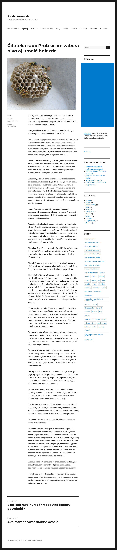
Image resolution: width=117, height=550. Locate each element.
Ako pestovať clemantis (94, 180)
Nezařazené (90, 212)
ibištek (101, 276)
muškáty (88, 288)
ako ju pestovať (90, 239)
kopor (104, 280)
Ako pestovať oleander (92, 257)
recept (87, 304)
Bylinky (25, 29)
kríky (9, 124)
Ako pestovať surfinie (92, 265)
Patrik (9, 115)
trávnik (87, 315)
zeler (94, 327)
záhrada (87, 330)
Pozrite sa (88, 295)
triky (100, 312)
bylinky (102, 273)
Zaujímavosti (15, 121)
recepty (94, 304)
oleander (96, 288)
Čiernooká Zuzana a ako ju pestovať (94, 335)
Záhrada (93, 29)
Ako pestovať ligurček (92, 250)
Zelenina (103, 29)
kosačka (87, 284)
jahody (93, 280)
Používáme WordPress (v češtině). (30, 541)
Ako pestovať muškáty (92, 254)
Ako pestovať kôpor (91, 246)
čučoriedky (88, 339)
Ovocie (74, 29)
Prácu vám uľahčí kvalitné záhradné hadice (94, 299)
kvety (94, 284)
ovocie (103, 288)
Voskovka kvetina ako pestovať (95, 319)
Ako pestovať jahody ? (92, 242)
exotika (87, 276)
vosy (12, 124)
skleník (99, 308)
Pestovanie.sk (18, 16)
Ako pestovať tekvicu (92, 269)
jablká (87, 280)
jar (99, 280)
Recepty (83, 29)
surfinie (87, 312)
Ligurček (101, 284)
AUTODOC (87, 151)
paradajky (88, 291)
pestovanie (97, 291)
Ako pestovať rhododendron (95, 261)
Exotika (34, 29)
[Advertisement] (98, 95)
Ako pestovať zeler (91, 273)
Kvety (65, 29)
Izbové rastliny (47, 29)
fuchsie (94, 276)
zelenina (88, 327)
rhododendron (90, 308)
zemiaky (101, 327)
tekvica (94, 312)
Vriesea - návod (90, 323)
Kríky (58, 29)
